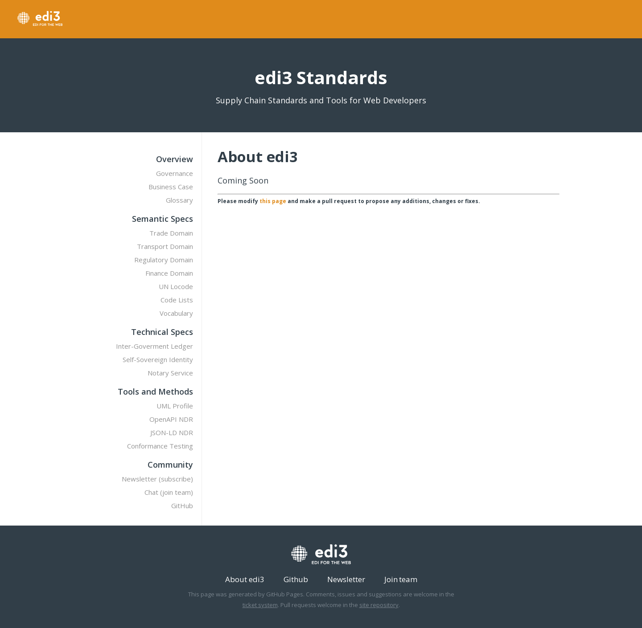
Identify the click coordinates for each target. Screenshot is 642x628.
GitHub (182, 505)
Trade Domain (171, 232)
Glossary (179, 200)
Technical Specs (162, 331)
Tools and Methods (155, 391)
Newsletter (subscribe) (157, 478)
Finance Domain (169, 273)
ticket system (260, 605)
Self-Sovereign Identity (158, 359)
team (408, 579)
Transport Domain (165, 246)
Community (170, 464)
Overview (174, 159)
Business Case (170, 186)
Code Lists (176, 299)
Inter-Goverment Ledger (154, 346)
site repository (379, 605)
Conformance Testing (160, 445)
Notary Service (170, 372)
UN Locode (176, 286)
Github (296, 579)
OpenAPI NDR (171, 419)
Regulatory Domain (163, 259)
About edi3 (244, 579)
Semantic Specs (162, 218)
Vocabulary (176, 313)
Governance (174, 173)
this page (272, 201)
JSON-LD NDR (171, 432)
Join (391, 579)
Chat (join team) (168, 492)
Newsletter (346, 579)
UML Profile (174, 405)
